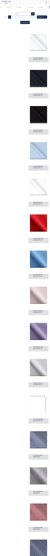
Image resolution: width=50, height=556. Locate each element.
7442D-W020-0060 (38, 166)
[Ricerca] (33, 13)
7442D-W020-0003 (38, 94)
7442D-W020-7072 (38, 383)
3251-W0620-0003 (38, 527)
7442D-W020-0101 (38, 202)
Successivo (32, 17)
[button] (42, 17)
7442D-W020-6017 (38, 311)
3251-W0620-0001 (38, 455)
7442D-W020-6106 (38, 347)
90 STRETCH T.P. (37, 59)
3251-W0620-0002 (38, 491)
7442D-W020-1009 (38, 238)
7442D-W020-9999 (38, 419)
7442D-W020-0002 (38, 58)
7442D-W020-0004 (38, 130)
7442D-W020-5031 (38, 274)
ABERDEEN (36, 457)
